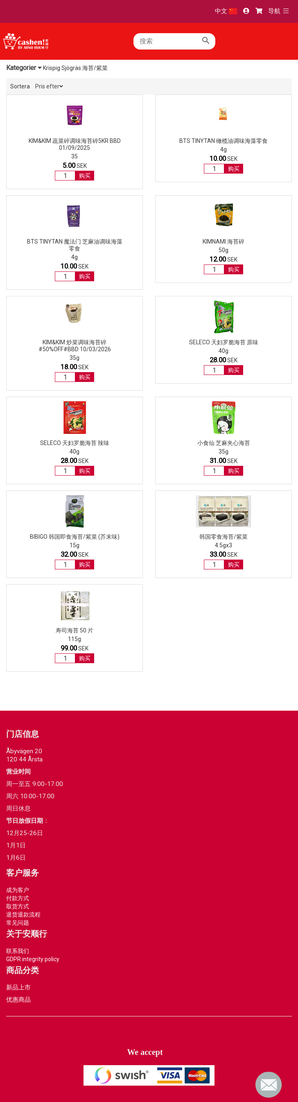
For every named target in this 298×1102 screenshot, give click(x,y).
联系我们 (17, 951)
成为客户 (17, 890)
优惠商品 (18, 999)
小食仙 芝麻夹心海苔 (223, 443)
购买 (84, 175)
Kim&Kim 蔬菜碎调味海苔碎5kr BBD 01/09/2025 (75, 144)
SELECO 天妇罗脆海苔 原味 (223, 342)
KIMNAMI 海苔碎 (223, 241)
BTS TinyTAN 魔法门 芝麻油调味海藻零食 (74, 245)
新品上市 (18, 987)
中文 (226, 11)
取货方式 (17, 906)
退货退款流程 (23, 914)
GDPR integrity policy (32, 959)
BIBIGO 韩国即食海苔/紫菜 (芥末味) (75, 536)
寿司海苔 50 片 (74, 630)
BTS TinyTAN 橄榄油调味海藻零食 (223, 141)
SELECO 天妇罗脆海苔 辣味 (74, 443)
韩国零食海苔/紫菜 (223, 536)
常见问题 (17, 922)
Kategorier (24, 68)
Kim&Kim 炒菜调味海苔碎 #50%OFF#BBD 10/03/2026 (74, 345)
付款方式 (17, 898)
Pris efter (49, 86)
